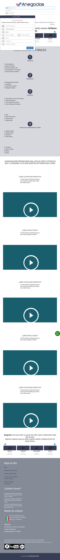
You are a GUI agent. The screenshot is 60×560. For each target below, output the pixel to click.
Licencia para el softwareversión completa (10, 477)
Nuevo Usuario (8, 10)
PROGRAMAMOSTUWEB (34, 556)
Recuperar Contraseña (9, 15)
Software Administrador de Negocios (44, 22)
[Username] (31, 8)
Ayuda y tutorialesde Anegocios (9, 482)
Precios (52, 24)
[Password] (31, 13)
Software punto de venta (10, 470)
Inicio (5, 467)
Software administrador (10, 473)
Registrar (30, 48)
